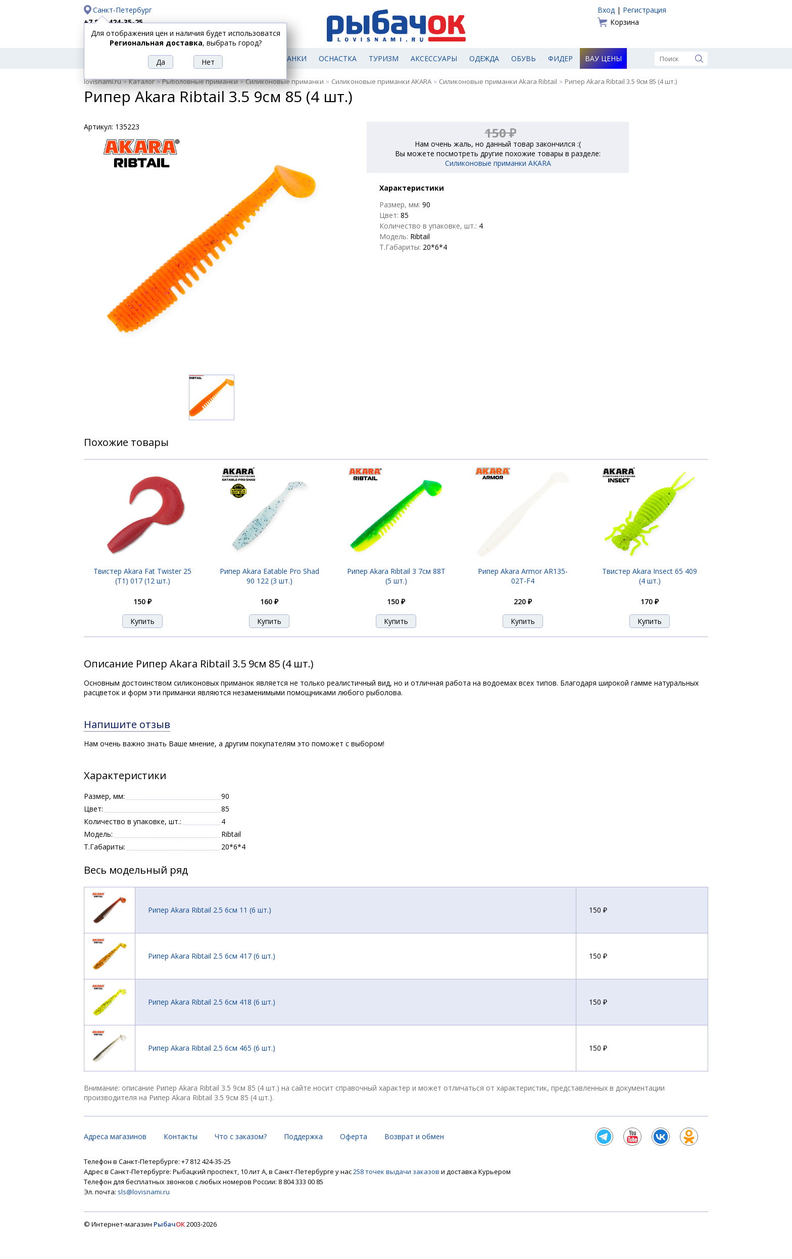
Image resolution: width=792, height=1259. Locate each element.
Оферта (353, 1136)
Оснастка (338, 58)
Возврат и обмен (414, 1136)
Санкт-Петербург (122, 10)
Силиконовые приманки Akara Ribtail (498, 81)
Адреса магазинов (115, 1136)
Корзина (624, 22)
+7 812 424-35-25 (113, 22)
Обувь (523, 58)
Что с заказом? (241, 1136)
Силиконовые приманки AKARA (381, 81)
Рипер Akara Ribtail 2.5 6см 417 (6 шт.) (211, 956)
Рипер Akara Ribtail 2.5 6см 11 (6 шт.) (209, 910)
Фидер (560, 58)
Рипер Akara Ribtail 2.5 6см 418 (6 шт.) (211, 1002)
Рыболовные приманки (200, 81)
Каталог (142, 81)
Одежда (484, 58)
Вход (606, 10)
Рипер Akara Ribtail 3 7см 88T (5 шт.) (396, 576)
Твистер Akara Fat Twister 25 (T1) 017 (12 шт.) (142, 576)
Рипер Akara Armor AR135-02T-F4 (523, 576)
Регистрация (644, 10)
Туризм (384, 58)
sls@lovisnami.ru (144, 1191)
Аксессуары (434, 58)
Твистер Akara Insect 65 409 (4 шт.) (649, 576)
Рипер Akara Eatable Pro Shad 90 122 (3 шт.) (269, 576)
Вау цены (603, 58)
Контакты (180, 1136)
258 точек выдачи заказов (397, 1171)
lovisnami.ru (102, 81)
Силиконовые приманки (284, 81)
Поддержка (303, 1136)
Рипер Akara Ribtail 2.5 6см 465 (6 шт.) (211, 1048)
